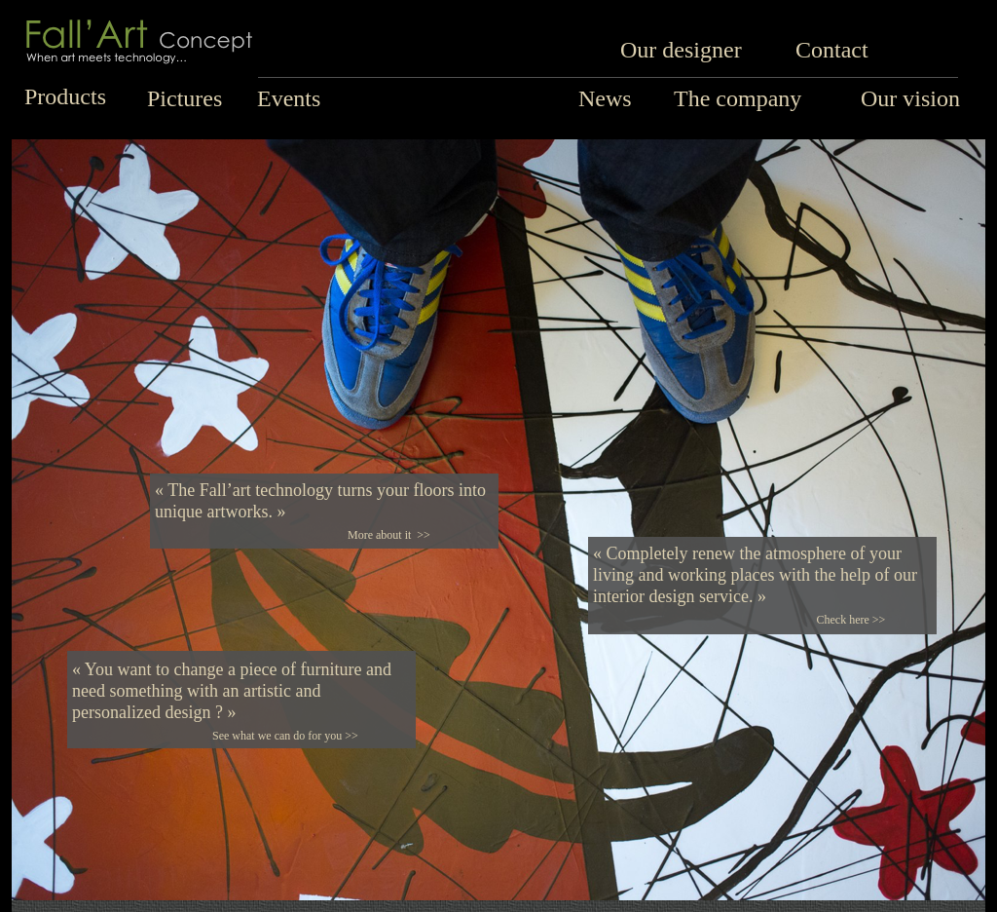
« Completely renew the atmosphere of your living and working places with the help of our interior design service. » (755, 575)
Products (65, 96)
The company (737, 98)
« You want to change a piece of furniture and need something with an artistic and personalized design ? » (231, 691)
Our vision (910, 98)
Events (288, 98)
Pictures (184, 98)
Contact (831, 49)
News (605, 98)
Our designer (681, 49)
